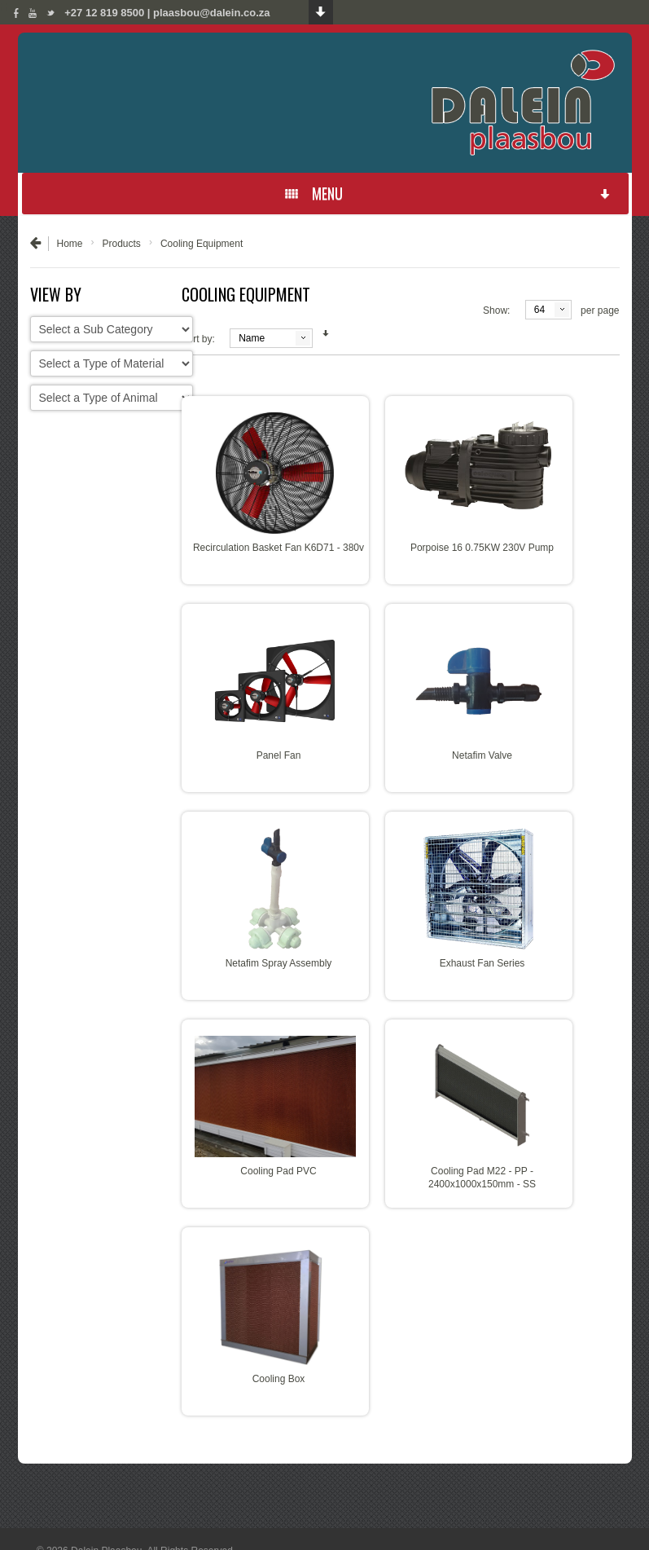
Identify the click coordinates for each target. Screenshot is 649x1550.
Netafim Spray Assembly (279, 963)
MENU (448, 193)
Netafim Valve (482, 755)
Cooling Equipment (201, 243)
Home (70, 243)
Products (122, 243)
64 (539, 309)
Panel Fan (279, 755)
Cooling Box (278, 1379)
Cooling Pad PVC (278, 1171)
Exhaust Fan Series (482, 963)
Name (252, 338)
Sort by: (198, 339)
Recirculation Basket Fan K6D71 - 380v (278, 547)
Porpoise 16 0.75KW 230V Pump (482, 547)
